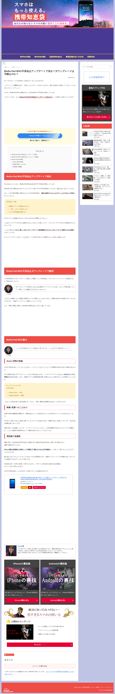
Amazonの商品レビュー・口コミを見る (32, 484)
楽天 (30, 489)
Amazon (24, 489)
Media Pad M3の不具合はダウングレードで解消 (25, 157)
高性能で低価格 (17, 167)
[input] (97, 67)
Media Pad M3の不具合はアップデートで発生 (25, 154)
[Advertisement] (57, 40)
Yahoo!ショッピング (40, 489)
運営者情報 (84, 688)
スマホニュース (9, 655)
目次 (37, 151)
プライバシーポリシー (105, 688)
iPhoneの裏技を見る (21, 601)
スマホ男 (21, 547)
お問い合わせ (75, 688)
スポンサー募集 (93, 688)
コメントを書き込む (39, 667)
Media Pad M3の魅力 (18, 160)
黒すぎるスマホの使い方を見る (97, 117)
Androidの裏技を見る (58, 601)
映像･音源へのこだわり (19, 165)
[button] (110, 67)
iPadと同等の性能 (18, 162)
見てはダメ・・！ (39, 646)
